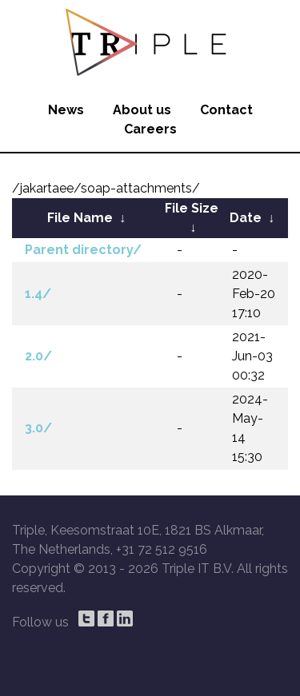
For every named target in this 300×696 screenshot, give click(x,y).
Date (246, 217)
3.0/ (38, 427)
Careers (150, 129)
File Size (191, 208)
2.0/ (38, 356)
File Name (80, 217)
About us (142, 109)
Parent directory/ (83, 249)
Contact (226, 109)
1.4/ (38, 293)
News (66, 109)
